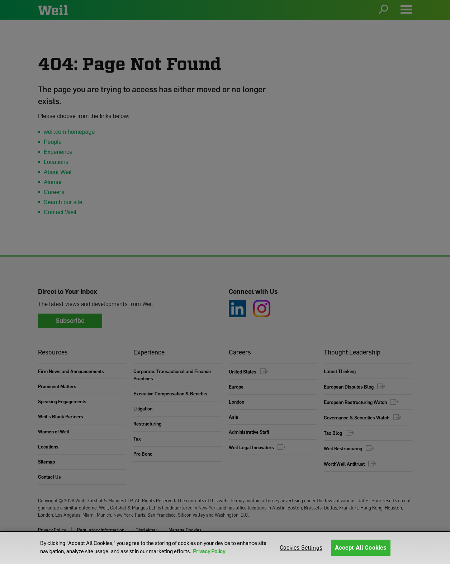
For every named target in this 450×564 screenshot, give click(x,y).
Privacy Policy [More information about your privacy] (209, 551)
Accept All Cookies (361, 547)
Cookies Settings (301, 547)
